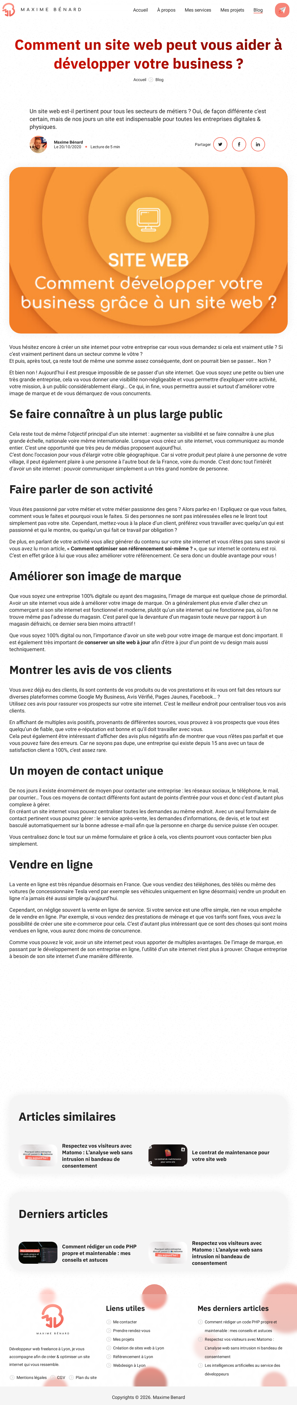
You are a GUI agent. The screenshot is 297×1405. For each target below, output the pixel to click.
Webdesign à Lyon (129, 1365)
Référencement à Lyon (133, 1356)
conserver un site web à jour (117, 642)
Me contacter (125, 1322)
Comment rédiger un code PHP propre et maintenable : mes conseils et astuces (99, 1253)
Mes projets (232, 10)
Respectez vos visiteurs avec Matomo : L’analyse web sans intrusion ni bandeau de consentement (97, 1155)
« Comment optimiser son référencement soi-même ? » (131, 548)
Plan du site (86, 1377)
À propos (166, 10)
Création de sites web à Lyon (138, 1348)
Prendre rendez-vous (131, 1330)
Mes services (198, 10)
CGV (61, 1377)
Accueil (140, 10)
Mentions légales (32, 1377)
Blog (258, 10)
